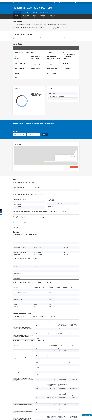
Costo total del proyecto (20, 63)
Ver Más (55, 28)
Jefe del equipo (50, 52)
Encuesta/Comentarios (86, 415)
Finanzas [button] (34, 16)
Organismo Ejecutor (35, 63)
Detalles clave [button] (25, 16)
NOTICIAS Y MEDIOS (44, 12)
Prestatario (66, 52)
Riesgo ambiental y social (52, 68)
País (15, 56)
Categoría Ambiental (35, 68)
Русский (72, 2)
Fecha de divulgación (35, 56)
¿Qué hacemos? (15, 2)
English (62, 2)
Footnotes (15, 227)
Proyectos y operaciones (23, 2)
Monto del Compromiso (19, 68)
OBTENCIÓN (25, 12)
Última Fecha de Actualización (53, 72)
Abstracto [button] (16, 16)
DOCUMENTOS (35, 12)
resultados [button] (52, 16)
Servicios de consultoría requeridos (19, 73)
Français (66, 2)
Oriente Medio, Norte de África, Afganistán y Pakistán (53, 65)
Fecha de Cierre (66, 68)
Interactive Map (74, 166)
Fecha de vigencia (67, 56)
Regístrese (45, 134)
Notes (15, 77)
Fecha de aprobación (51, 56)
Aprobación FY (66, 63)
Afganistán (16, 58)
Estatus (32, 52)
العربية (69, 2)
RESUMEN (17, 12)
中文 (76, 2)
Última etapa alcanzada (36, 72)
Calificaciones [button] (43, 16)
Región (48, 63)
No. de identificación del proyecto (21, 52)
